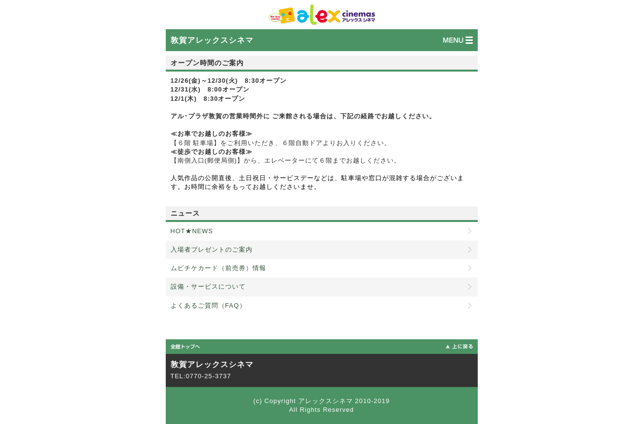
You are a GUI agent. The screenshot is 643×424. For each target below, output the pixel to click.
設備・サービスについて (208, 286)
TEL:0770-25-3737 (201, 376)
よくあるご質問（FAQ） (208, 305)
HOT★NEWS (192, 231)
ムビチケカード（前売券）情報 (218, 268)
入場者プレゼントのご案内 (212, 249)
